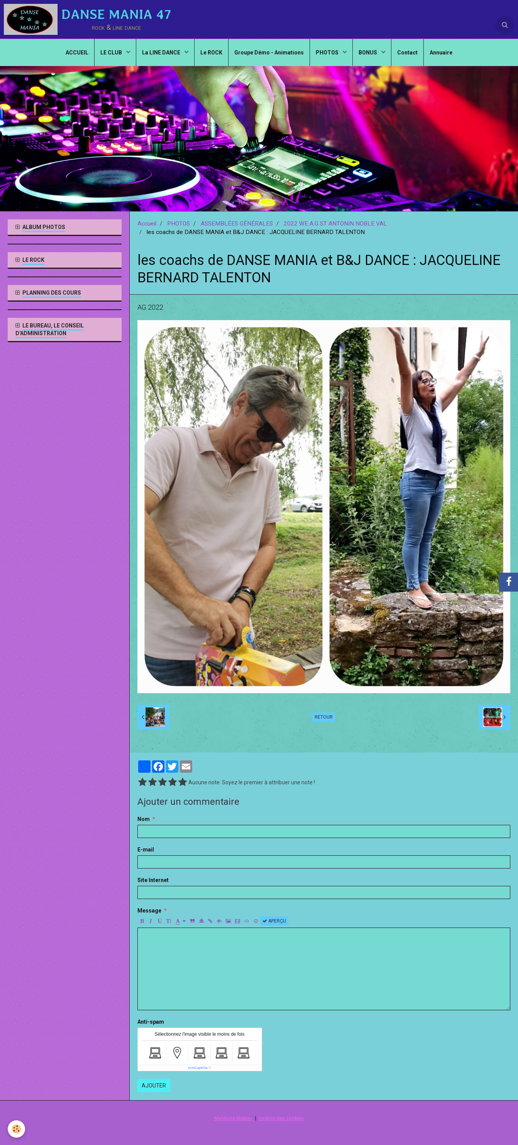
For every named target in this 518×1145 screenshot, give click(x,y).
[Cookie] (16, 1129)
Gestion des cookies (281, 1118)
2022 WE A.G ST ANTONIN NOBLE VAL (335, 223)
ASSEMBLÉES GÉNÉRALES (237, 223)
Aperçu (274, 921)
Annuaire (441, 52)
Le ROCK (211, 52)
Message (149, 911)
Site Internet (153, 880)
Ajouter (154, 1085)
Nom (143, 819)
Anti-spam (150, 1022)
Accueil (146, 223)
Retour (324, 717)
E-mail (145, 849)
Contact (407, 52)
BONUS (368, 52)
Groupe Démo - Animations (269, 52)
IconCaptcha (198, 1068)
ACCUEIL (77, 52)
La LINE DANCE (161, 52)
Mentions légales (233, 1118)
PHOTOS (328, 52)
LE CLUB (111, 52)
